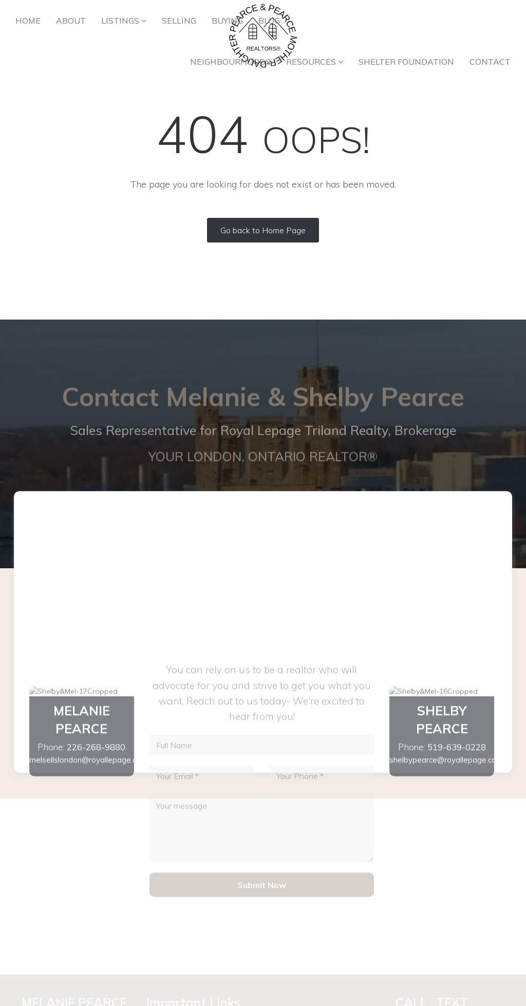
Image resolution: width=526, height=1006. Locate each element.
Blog (269, 20)
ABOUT (71, 20)
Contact (490, 62)
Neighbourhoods (230, 62)
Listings (123, 20)
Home (28, 20)
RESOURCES (314, 62)
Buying (227, 20)
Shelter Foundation (406, 62)
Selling (179, 20)
